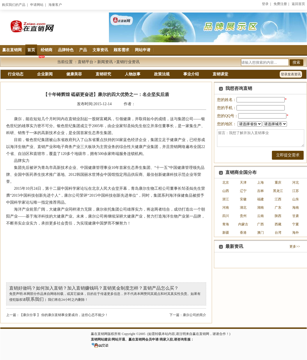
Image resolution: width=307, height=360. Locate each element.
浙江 (225, 199)
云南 (260, 216)
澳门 (260, 233)
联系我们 (35, 299)
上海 (260, 182)
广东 (278, 207)
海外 (295, 233)
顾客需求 (121, 50)
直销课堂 (220, 74)
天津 (243, 182)
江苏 (295, 191)
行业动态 (15, 74)
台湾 (278, 233)
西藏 (278, 224)
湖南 (260, 207)
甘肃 (295, 216)
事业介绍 (191, 74)
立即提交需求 (287, 155)
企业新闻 (45, 74)
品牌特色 (66, 50)
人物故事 (132, 74)
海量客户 (55, 5)
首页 (31, 50)
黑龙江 (278, 191)
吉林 (260, 191)
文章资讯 (100, 50)
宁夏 (295, 224)
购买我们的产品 (13, 5)
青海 (225, 224)
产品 (83, 50)
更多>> (294, 246)
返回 (298, 4)
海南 (295, 207)
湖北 (243, 207)
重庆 (278, 182)
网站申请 (142, 50)
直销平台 (85, 62)
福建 (260, 199)
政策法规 (162, 74)
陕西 (278, 216)
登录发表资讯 (291, 74)
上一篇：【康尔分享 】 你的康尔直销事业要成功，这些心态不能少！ (57, 315)
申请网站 (36, 5)
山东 (295, 199)
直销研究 (103, 74)
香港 (243, 233)
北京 (225, 182)
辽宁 (243, 191)
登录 (265, 4)
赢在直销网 (12, 50)
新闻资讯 (105, 62)
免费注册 (280, 4)
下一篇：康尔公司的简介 (187, 315)
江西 (278, 199)
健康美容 (74, 74)
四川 (225, 216)
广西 (260, 224)
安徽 (243, 199)
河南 (225, 207)
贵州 (243, 216)
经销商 (46, 50)
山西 (225, 191)
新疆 (225, 233)
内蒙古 (243, 224)
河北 (295, 182)
